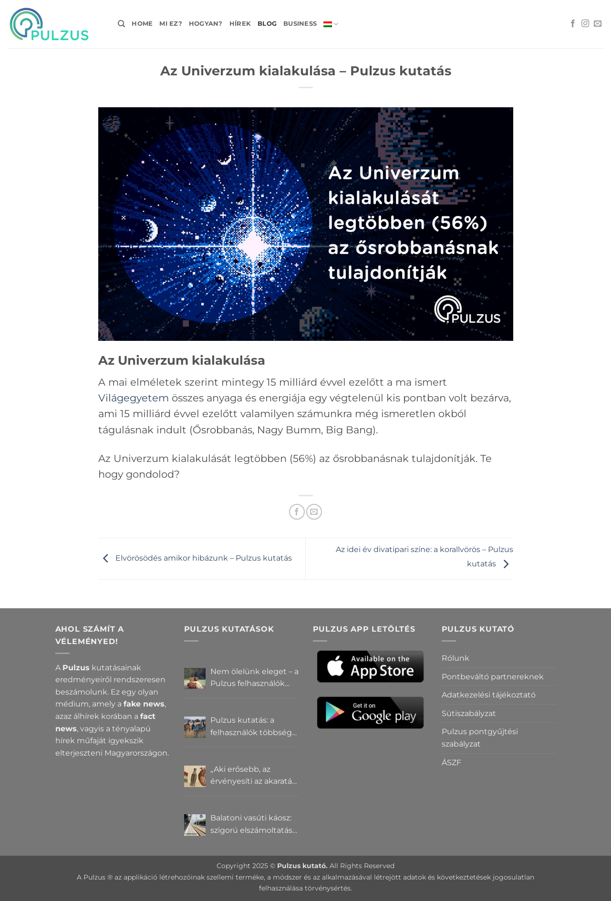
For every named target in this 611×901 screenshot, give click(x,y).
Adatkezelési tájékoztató (489, 694)
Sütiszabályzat (469, 713)
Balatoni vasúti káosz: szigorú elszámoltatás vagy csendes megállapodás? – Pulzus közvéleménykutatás (251, 824)
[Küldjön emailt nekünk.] (597, 24)
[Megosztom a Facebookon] (297, 512)
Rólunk (455, 658)
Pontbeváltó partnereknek (493, 676)
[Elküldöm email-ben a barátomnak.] (314, 512)
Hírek (240, 23)
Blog (267, 23)
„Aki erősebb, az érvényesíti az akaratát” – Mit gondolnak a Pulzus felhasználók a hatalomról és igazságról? (254, 776)
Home (142, 23)
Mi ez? (170, 23)
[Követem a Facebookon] (573, 24)
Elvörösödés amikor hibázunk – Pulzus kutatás (195, 558)
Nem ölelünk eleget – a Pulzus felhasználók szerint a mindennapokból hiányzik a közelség (254, 678)
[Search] (121, 24)
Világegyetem (133, 398)
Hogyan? (206, 23)
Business (300, 23)
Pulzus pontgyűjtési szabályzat (480, 737)
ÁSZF (451, 762)
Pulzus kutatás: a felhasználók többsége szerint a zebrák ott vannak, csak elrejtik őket (253, 727)
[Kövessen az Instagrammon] (585, 24)
